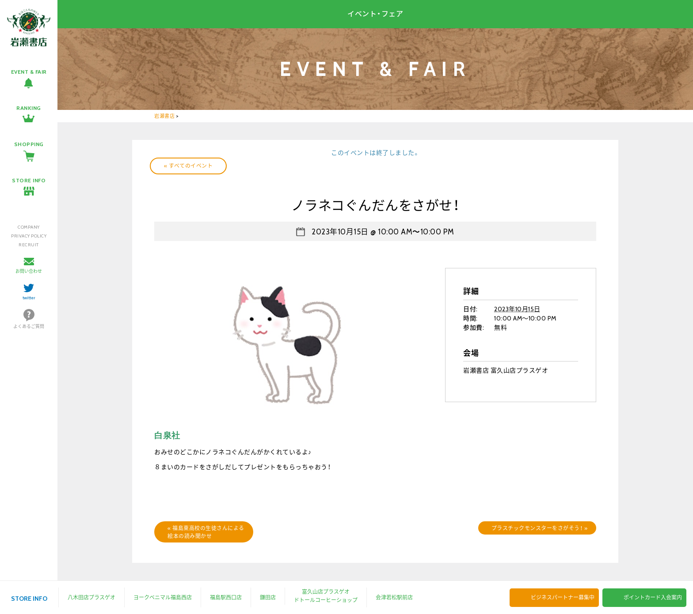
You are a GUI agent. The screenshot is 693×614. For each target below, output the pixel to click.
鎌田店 (268, 597)
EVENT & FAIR (29, 71)
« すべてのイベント (188, 165)
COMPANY (29, 227)
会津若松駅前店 (394, 597)
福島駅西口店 (226, 597)
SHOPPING (29, 144)
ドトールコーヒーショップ (326, 600)
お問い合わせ (28, 271)
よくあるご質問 (28, 326)
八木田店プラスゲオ (91, 597)
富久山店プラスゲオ (326, 591)
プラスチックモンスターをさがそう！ (539, 528)
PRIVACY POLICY (28, 236)
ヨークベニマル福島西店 (162, 597)
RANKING (28, 108)
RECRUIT (29, 245)
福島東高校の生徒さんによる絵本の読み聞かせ (206, 532)
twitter (29, 298)
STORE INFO (29, 180)
